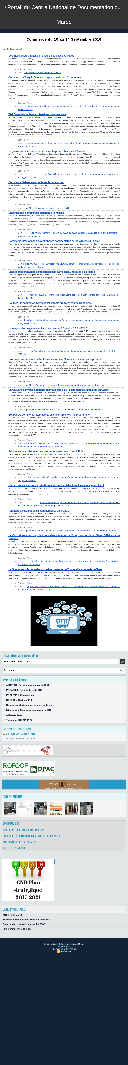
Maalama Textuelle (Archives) (19, 738)
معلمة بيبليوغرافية (14, 715)
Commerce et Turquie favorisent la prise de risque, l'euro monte (44, 77)
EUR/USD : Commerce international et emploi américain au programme (49, 414)
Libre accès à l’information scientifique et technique (32, 836)
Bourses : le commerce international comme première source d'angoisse (50, 303)
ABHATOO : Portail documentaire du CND (27, 685)
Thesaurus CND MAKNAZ (19, 720)
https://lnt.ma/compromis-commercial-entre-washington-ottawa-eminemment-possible (64, 385)
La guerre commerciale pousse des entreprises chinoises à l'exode (46, 151)
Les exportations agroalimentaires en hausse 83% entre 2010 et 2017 (47, 328)
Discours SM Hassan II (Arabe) (20, 734)
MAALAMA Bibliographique (20, 695)
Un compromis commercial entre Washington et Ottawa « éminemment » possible (55, 359)
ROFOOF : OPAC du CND (19, 700)
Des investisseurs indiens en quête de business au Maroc (41, 55)
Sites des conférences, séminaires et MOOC (29, 710)
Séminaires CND (11, 824)
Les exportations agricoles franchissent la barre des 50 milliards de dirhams (51, 271)
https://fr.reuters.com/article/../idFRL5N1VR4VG (46, 208)
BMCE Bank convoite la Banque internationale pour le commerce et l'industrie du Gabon (58, 389)
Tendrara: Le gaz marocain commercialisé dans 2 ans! (39, 510)
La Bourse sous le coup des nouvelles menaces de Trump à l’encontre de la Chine (55, 569)
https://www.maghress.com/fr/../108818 (42, 72)
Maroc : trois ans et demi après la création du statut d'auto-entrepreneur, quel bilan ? (56, 485)
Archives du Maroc (12, 915)
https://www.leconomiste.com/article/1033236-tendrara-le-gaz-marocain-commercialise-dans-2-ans (70, 530)
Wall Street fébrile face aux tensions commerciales (37, 114)
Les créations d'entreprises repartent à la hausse (36, 212)
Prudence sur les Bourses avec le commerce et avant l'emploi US (45, 451)
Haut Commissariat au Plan (17, 929)
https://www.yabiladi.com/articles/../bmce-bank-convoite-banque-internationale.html (63, 409)
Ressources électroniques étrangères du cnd (29, 705)
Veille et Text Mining (14, 848)
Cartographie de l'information (19, 842)
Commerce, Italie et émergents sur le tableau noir (36, 182)
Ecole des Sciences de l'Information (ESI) (24, 924)
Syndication (65, 951)
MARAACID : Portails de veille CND (24, 690)
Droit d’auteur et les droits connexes (23, 830)
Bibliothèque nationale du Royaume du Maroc (26, 919)
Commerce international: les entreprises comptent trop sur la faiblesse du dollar (54, 241)
